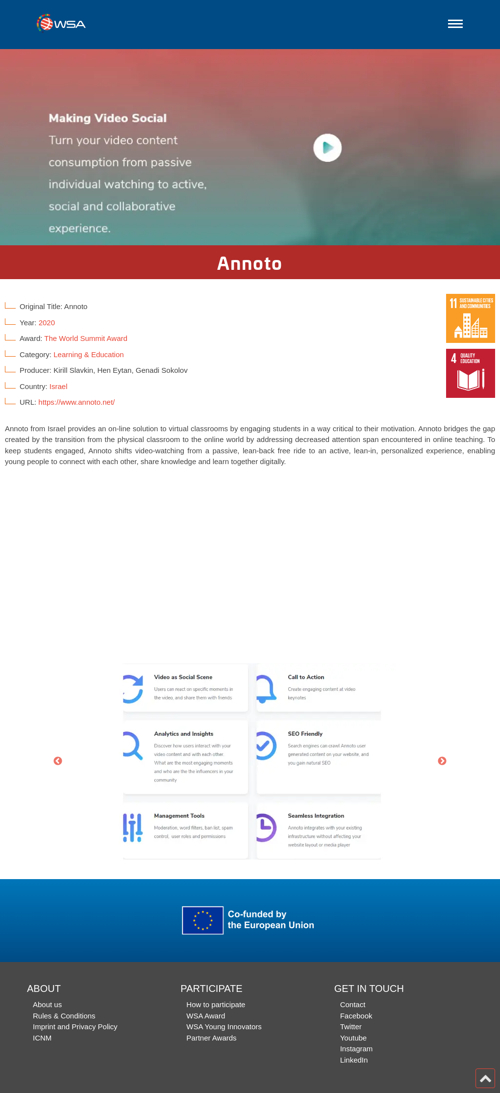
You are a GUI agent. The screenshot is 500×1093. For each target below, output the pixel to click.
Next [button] (442, 761)
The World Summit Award (85, 338)
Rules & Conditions (64, 1016)
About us (47, 1004)
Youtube (353, 1038)
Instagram (356, 1048)
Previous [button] (58, 761)
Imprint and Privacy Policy (75, 1026)
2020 (47, 322)
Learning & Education (88, 354)
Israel (59, 386)
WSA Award (205, 1016)
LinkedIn (354, 1060)
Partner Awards (211, 1038)
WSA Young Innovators (223, 1026)
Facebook (356, 1016)
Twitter (351, 1026)
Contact (353, 1004)
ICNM (42, 1038)
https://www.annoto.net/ (76, 402)
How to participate (215, 1004)
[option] (250, 147)
